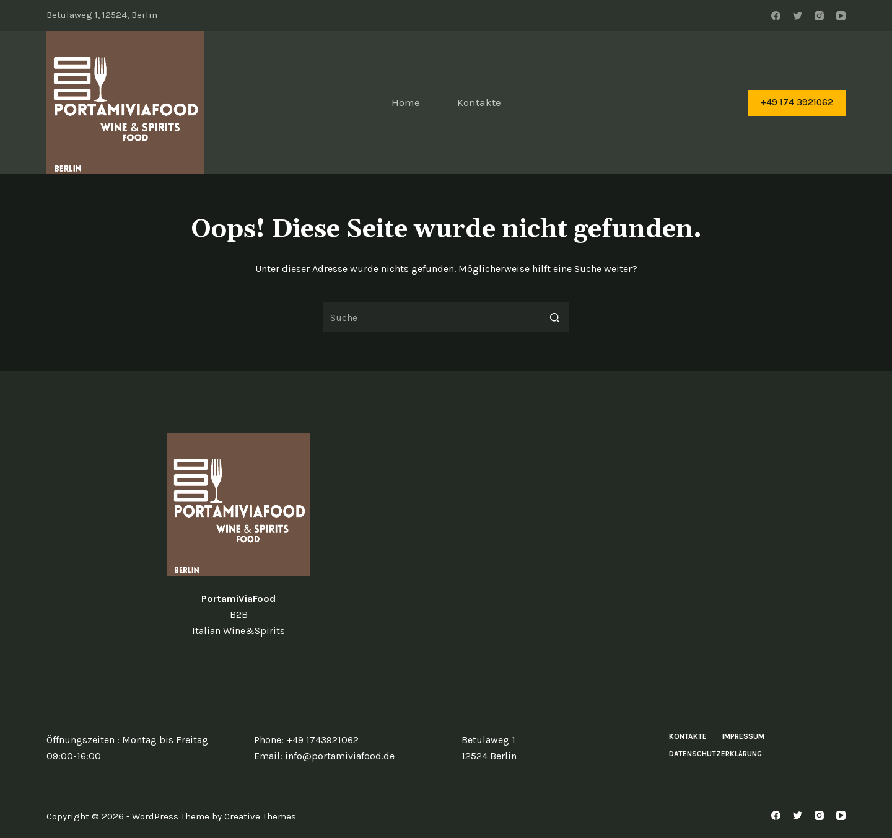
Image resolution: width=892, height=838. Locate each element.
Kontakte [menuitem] (479, 102)
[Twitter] (797, 15)
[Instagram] (819, 15)
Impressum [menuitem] (743, 736)
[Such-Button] (554, 317)
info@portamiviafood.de (340, 756)
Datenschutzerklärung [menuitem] (715, 753)
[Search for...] (446, 317)
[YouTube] (841, 15)
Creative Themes (260, 816)
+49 (296, 740)
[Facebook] (775, 15)
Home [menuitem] (405, 102)
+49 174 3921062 (797, 102)
